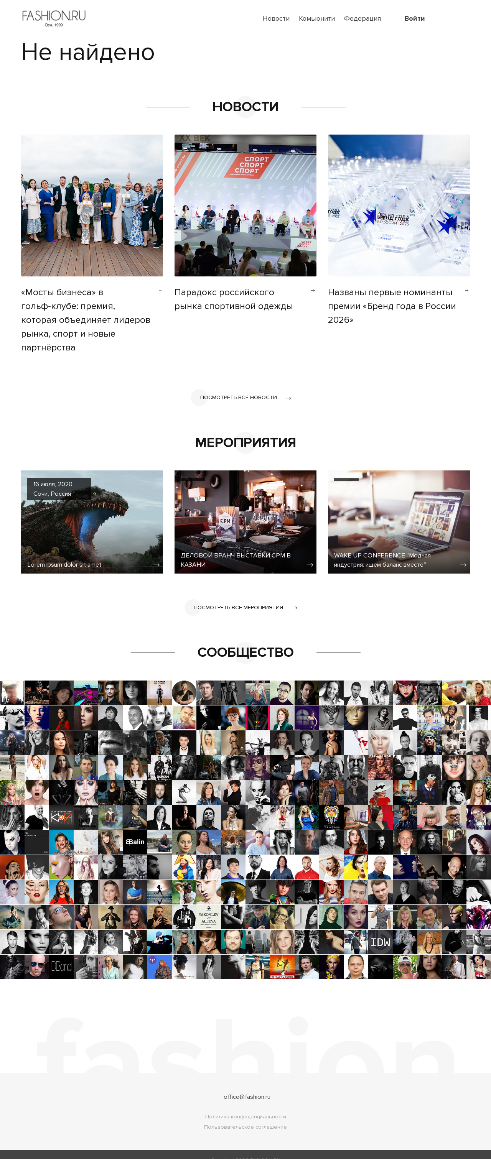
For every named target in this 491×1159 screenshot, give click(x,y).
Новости (276, 18)
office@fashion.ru (247, 1085)
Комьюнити (317, 18)
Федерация (362, 18)
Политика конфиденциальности (245, 1105)
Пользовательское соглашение (245, 1115)
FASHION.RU (265, 1149)
